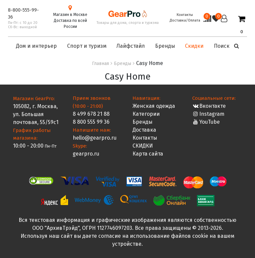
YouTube (206, 122)
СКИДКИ (142, 146)
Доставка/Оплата (185, 20)
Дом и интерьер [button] (36, 46)
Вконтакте (209, 106)
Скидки (194, 46)
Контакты (185, 15)
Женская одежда (153, 106)
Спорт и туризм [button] (87, 46)
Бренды (142, 122)
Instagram (208, 114)
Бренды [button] (165, 46)
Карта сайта (147, 154)
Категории (146, 114)
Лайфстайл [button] (131, 46)
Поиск (226, 46)
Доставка (144, 130)
